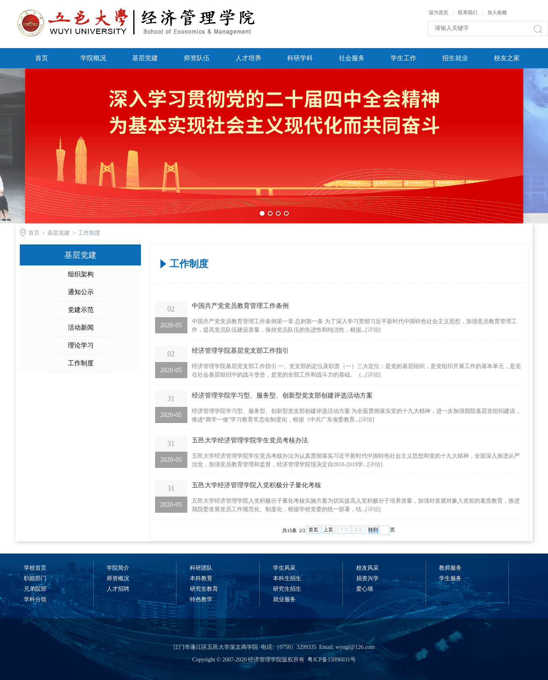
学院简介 (118, 568)
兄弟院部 (35, 589)
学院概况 (93, 58)
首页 (41, 58)
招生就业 (455, 58)
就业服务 (284, 599)
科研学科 (300, 58)
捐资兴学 (367, 578)
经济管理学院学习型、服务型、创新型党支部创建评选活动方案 (282, 395)
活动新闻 (81, 327)
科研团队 (201, 568)
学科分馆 (35, 599)
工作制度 (89, 233)
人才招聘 (118, 589)
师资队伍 (197, 58)
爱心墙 (364, 589)
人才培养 (248, 58)
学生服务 (450, 578)
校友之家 (507, 58)
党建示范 (81, 309)
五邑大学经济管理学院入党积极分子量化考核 (256, 485)
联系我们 (468, 12)
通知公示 (81, 291)
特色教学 (201, 599)
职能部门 (35, 578)
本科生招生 (287, 578)
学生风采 (284, 568)
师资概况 (118, 578)
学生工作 (403, 58)
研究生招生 (287, 589)
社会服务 (352, 58)
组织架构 (81, 274)
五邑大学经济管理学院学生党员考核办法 (250, 440)
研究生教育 (204, 589)
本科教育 (201, 578)
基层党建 (145, 58)
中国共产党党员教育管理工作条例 (240, 305)
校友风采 (367, 568)
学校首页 (35, 568)
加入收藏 (497, 12)
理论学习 (81, 345)
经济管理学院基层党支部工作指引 (240, 350)
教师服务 (450, 568)
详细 (373, 330)
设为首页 (438, 12)
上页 (328, 530)
